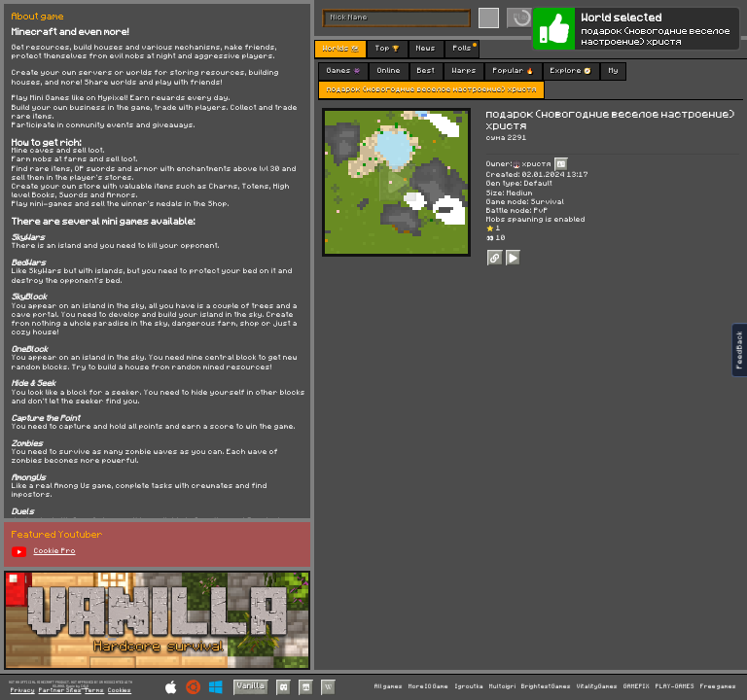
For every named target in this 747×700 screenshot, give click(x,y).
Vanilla (251, 685)
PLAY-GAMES (675, 686)
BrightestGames (546, 686)
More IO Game (428, 686)
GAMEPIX (636, 686)
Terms (94, 690)
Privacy (23, 690)
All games (388, 686)
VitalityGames (597, 686)
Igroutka (469, 686)
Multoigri (502, 686)
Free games (718, 686)
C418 (85, 685)
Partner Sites (60, 690)
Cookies (119, 690)
